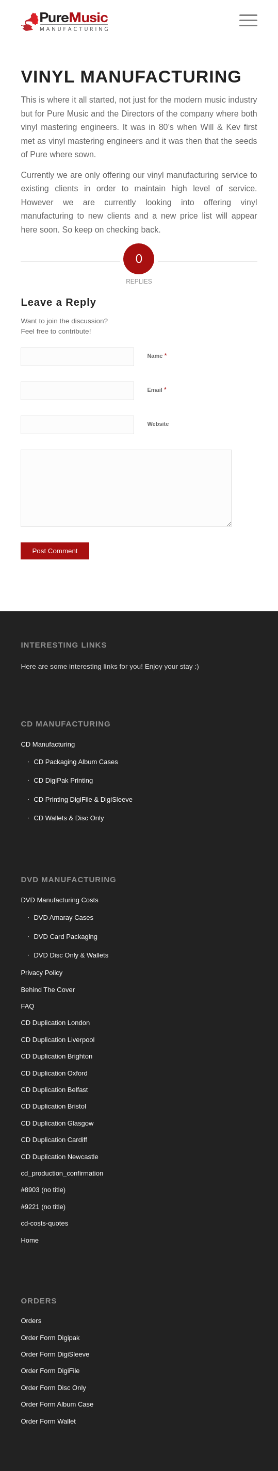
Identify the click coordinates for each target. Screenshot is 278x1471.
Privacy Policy (41, 973)
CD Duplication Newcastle (59, 1157)
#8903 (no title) (43, 1190)
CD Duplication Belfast (54, 1090)
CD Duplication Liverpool (57, 1040)
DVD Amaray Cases (63, 917)
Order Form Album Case (57, 1404)
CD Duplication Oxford (54, 1073)
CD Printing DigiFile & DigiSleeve (83, 799)
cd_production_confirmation (62, 1173)
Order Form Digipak (50, 1338)
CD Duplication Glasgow (57, 1123)
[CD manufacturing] (115, 20)
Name (157, 355)
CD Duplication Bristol (53, 1106)
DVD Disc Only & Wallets (71, 955)
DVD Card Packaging (65, 936)
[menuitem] (243, 20)
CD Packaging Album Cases (76, 762)
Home (30, 1240)
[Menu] (243, 20)
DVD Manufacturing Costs (59, 900)
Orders (31, 1321)
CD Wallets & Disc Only (69, 818)
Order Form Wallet (48, 1421)
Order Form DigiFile (50, 1371)
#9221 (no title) (43, 1207)
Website (158, 424)
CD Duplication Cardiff (54, 1140)
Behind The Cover (48, 990)
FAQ (27, 1006)
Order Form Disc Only (53, 1388)
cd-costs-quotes (44, 1223)
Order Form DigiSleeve (55, 1354)
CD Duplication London (55, 1023)
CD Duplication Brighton (56, 1056)
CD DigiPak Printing (63, 780)
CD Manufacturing (48, 744)
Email (156, 389)
